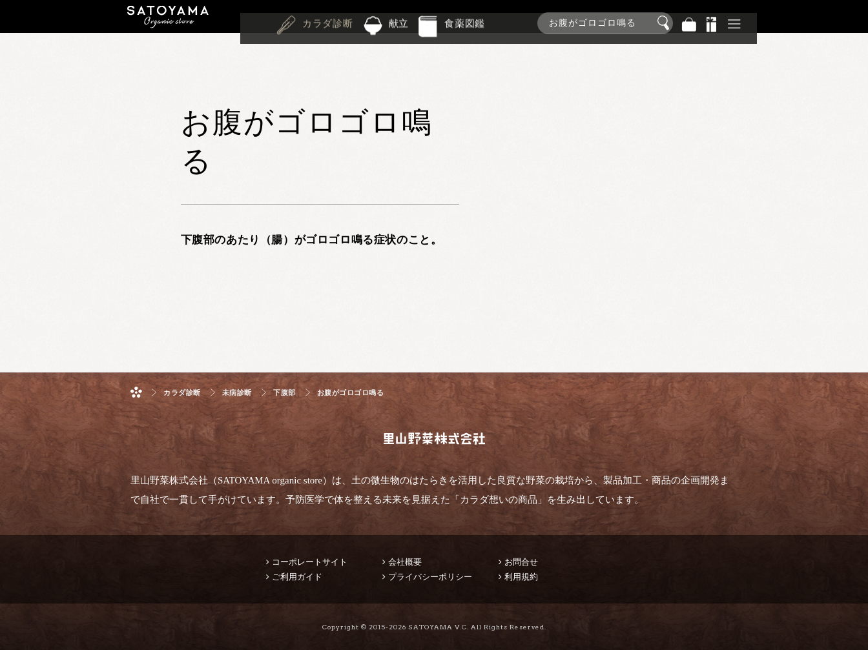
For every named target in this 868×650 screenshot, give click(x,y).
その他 (734, 22)
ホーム (136, 392)
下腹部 (284, 392)
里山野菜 (168, 23)
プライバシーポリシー (430, 577)
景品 (711, 22)
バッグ (689, 22)
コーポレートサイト (309, 562)
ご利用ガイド (297, 577)
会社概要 (405, 562)
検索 (665, 23)
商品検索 (855, 20)
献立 (399, 22)
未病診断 (237, 392)
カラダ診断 (327, 22)
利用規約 (521, 577)
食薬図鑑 (464, 22)
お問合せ (521, 562)
